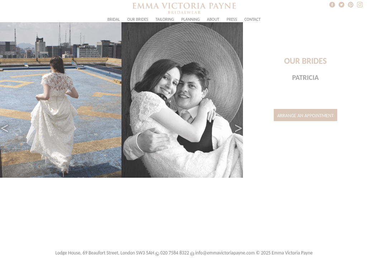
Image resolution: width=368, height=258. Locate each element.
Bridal (113, 19)
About (213, 19)
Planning (190, 19)
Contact (252, 19)
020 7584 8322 (174, 253)
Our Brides (137, 19)
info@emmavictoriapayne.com (225, 253)
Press (231, 19)
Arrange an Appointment (305, 116)
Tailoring (165, 19)
